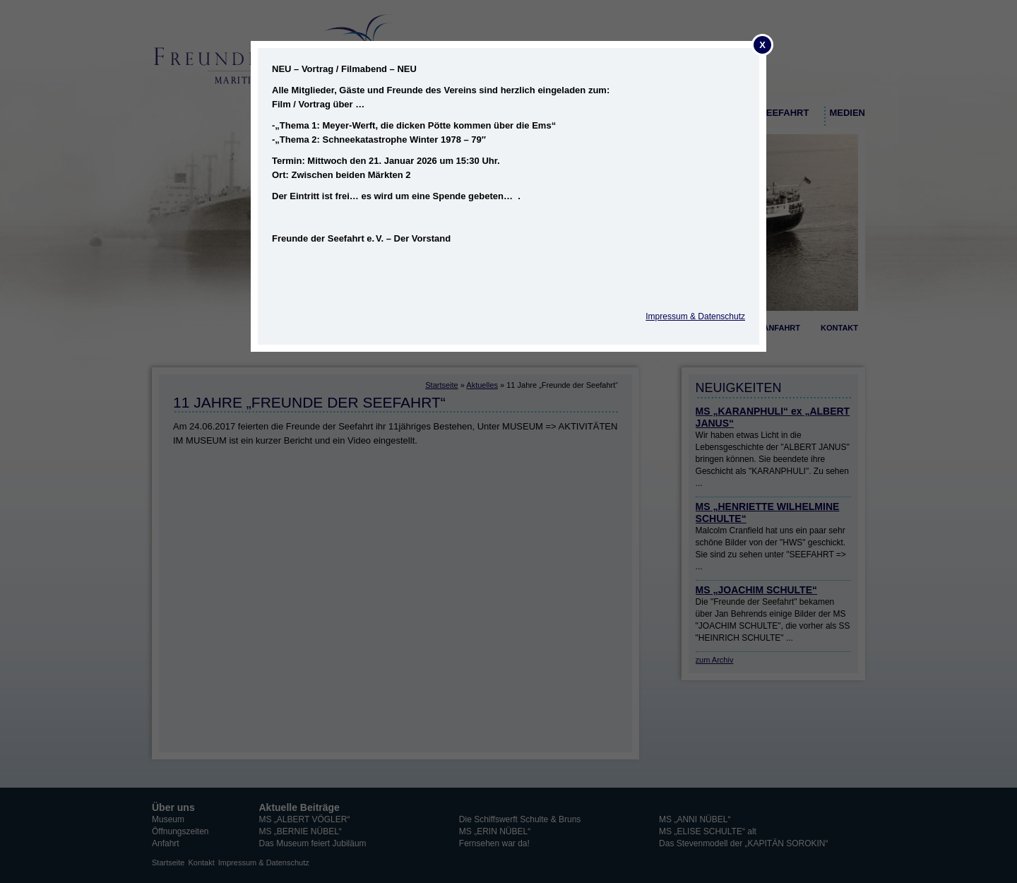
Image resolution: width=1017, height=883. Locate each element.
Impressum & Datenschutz (695, 316)
